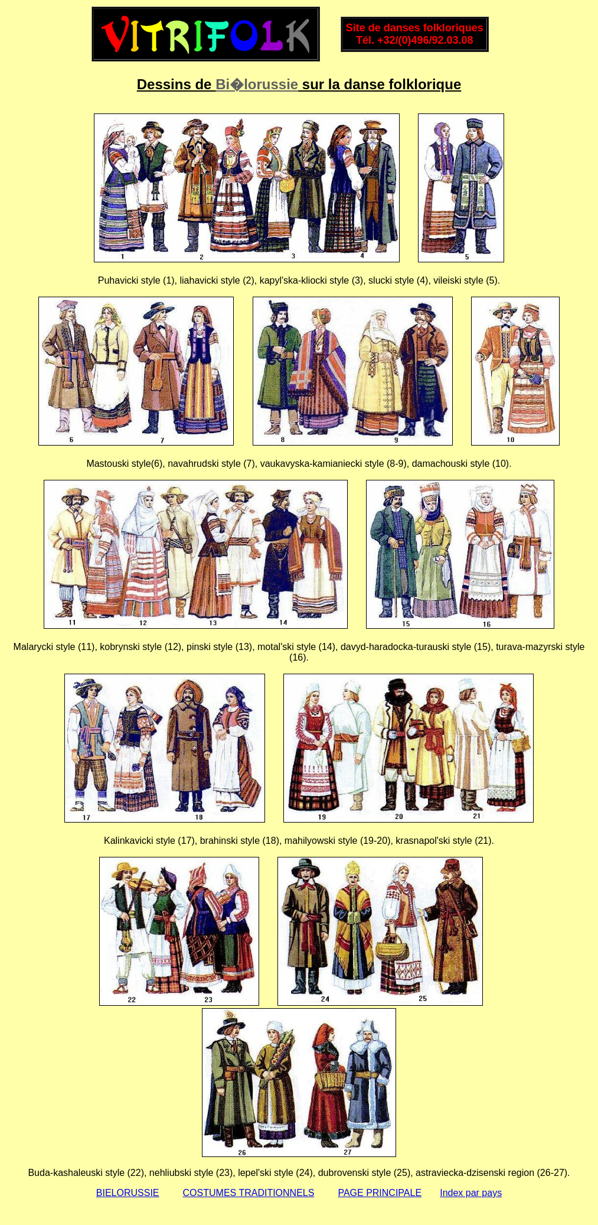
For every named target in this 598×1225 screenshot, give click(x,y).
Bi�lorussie (256, 84)
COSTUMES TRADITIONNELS (249, 1193)
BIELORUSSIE (127, 1193)
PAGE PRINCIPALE (379, 1193)
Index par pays (471, 1193)
